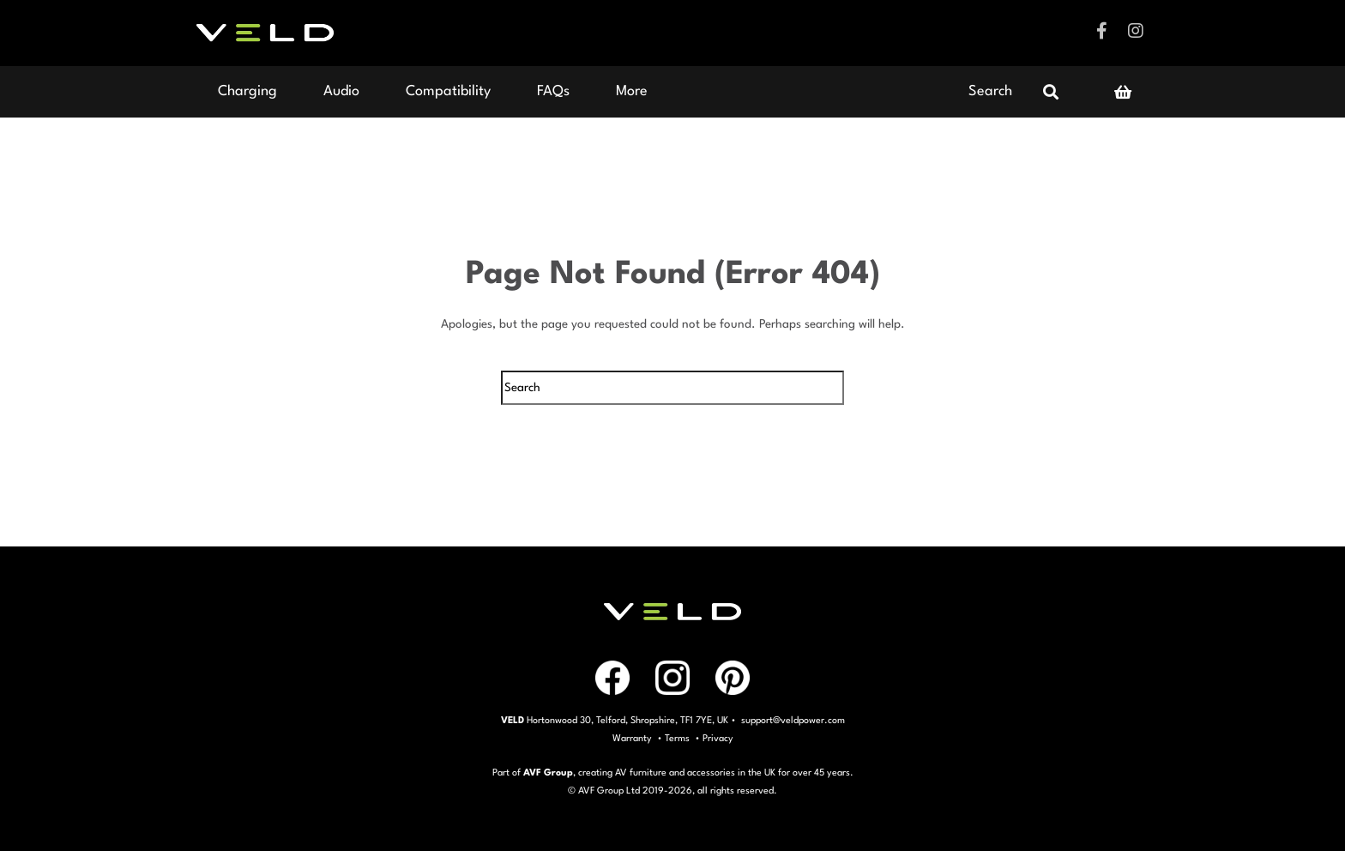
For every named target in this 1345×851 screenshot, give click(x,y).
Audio (341, 91)
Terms (677, 739)
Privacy (718, 739)
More (632, 91)
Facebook (1101, 31)
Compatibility (448, 91)
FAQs (553, 91)
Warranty (632, 739)
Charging (247, 91)
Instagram (1136, 31)
